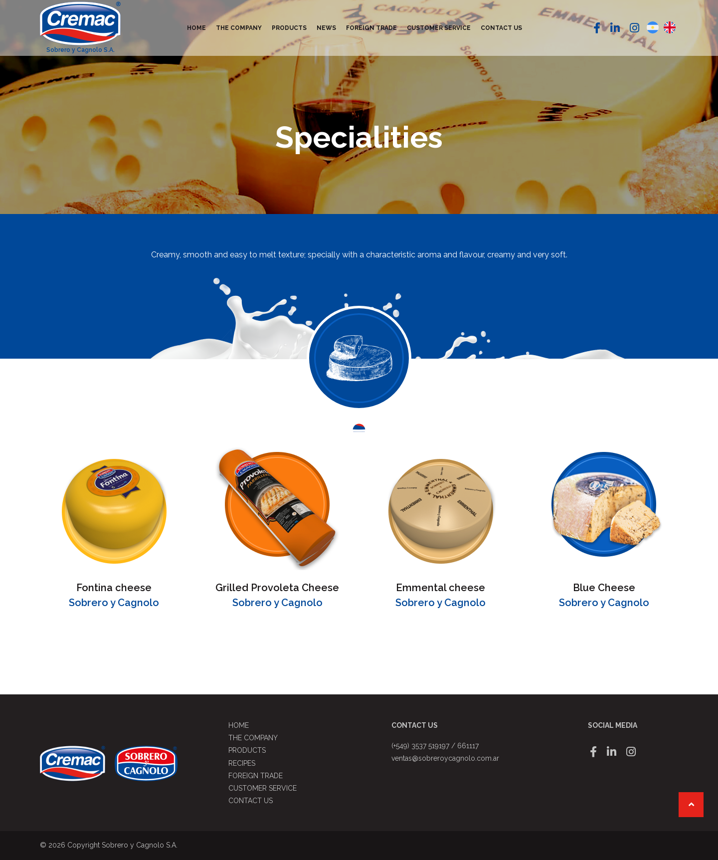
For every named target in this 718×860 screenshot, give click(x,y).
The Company (239, 27)
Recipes (241, 763)
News (326, 27)
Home (196, 27)
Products (289, 27)
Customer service (439, 27)
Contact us (501, 27)
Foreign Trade (371, 27)
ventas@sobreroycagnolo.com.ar (445, 758)
